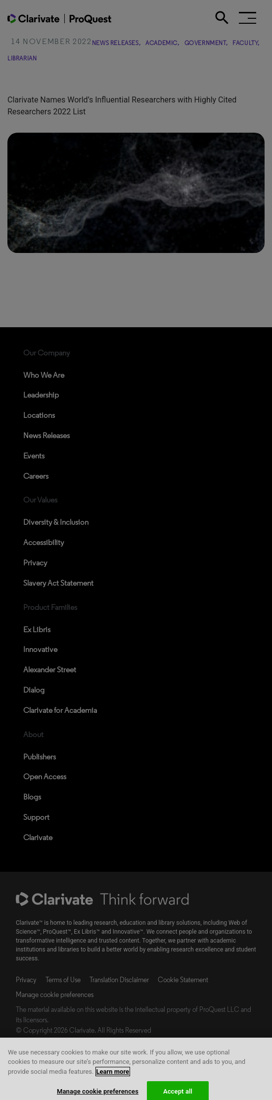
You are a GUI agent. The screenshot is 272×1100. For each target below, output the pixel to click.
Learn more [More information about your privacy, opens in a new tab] (113, 1077)
